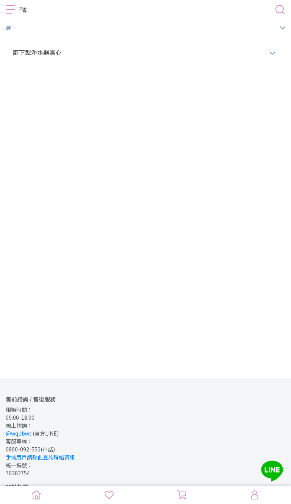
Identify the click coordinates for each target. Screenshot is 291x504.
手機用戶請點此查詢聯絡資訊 (40, 457)
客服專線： (19, 441)
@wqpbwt (18, 433)
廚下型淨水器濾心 (37, 52)
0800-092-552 (23, 449)
